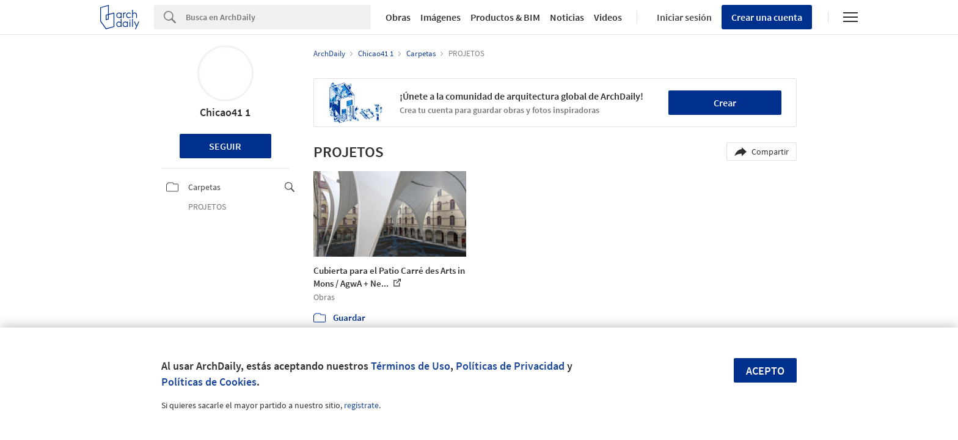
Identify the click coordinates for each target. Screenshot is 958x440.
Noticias (567, 17)
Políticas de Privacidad (510, 366)
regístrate (361, 405)
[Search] (278, 17)
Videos (608, 17)
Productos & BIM (505, 17)
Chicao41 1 (225, 112)
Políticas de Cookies (209, 382)
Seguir (225, 146)
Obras (398, 17)
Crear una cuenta (766, 17)
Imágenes (440, 17)
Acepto (765, 371)
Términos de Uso (410, 366)
